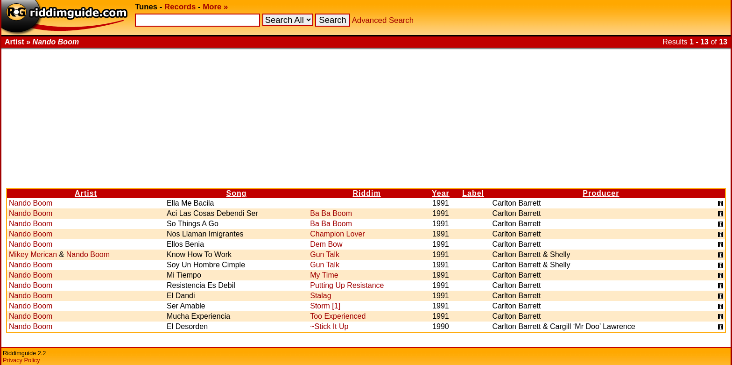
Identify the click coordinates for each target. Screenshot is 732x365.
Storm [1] (325, 306)
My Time (324, 275)
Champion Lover (337, 234)
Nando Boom (30, 203)
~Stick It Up (329, 326)
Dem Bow (326, 244)
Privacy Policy (21, 360)
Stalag (320, 296)
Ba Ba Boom (331, 213)
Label (473, 193)
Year (441, 193)
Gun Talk (324, 254)
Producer (601, 193)
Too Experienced (338, 316)
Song (236, 193)
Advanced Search (383, 20)
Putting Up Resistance (347, 285)
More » (215, 6)
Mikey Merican (33, 254)
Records (180, 6)
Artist (86, 193)
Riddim (367, 193)
